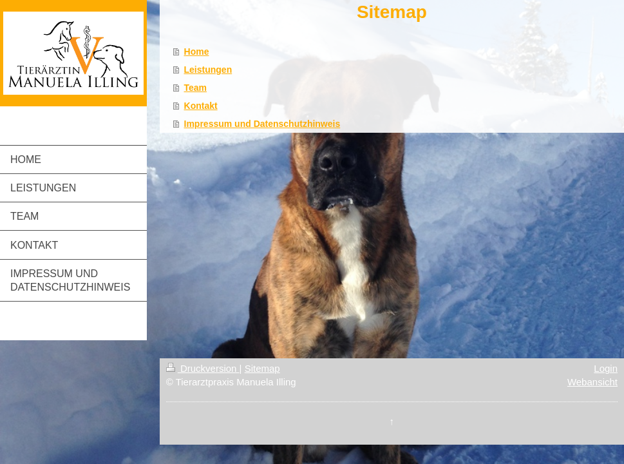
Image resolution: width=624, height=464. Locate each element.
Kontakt (201, 106)
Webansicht (592, 381)
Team (195, 87)
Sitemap (262, 368)
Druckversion (203, 368)
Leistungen (208, 69)
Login (606, 368)
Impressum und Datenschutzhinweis (262, 124)
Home (196, 51)
